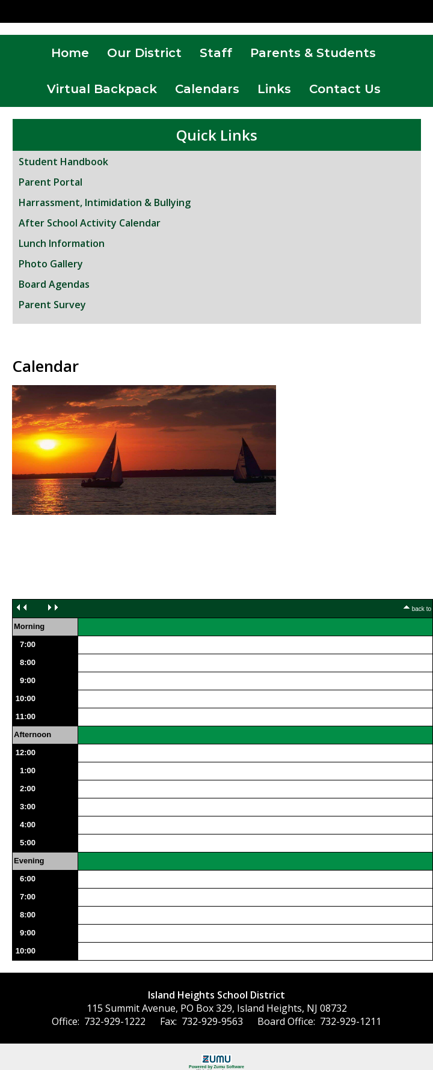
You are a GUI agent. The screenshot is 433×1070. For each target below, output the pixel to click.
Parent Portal (50, 182)
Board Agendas (54, 284)
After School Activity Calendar (90, 223)
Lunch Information (62, 243)
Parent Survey (52, 304)
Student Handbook (63, 161)
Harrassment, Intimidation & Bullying (105, 202)
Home (70, 53)
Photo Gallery (51, 263)
